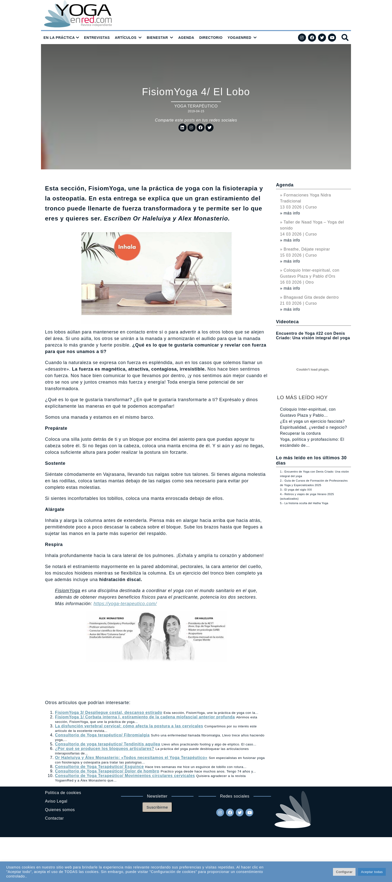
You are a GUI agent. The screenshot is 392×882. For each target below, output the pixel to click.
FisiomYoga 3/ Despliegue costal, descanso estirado (108, 712)
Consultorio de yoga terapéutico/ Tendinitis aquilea (107, 744)
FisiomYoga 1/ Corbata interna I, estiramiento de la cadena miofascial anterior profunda (145, 717)
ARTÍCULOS (125, 38)
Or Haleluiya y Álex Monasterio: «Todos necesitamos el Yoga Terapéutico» (131, 757)
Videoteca (287, 321)
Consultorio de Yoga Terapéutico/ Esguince (99, 766)
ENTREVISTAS (97, 38)
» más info (290, 213)
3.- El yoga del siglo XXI (296, 489)
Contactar (54, 818)
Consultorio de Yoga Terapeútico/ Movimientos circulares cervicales (125, 776)
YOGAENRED (239, 38)
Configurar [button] (344, 872)
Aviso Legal (56, 801)
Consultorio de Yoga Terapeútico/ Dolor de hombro (107, 771)
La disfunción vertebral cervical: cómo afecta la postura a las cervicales (129, 726)
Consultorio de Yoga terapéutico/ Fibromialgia (102, 735)
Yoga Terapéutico (196, 106)
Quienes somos (60, 810)
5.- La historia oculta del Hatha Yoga (304, 503)
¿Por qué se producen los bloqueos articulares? (104, 748)
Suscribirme (157, 807)
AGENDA (186, 38)
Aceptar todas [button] (372, 872)
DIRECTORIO (210, 38)
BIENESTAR (157, 38)
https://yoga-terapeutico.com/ (125, 603)
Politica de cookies (63, 793)
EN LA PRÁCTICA (59, 38)
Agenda (285, 184)
